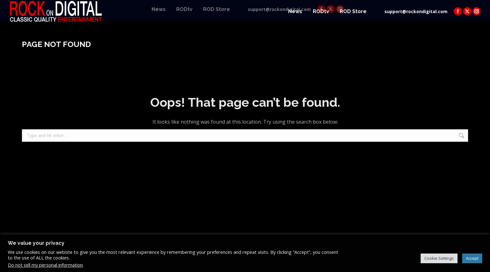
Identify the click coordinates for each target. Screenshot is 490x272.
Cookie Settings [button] (439, 258)
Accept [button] (472, 258)
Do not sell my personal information (45, 265)
